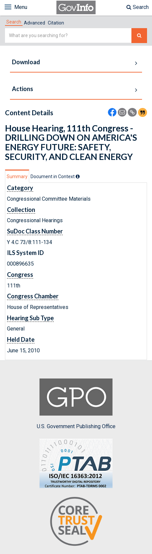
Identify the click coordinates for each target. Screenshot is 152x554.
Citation (56, 22)
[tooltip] (78, 176)
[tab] (14, 21)
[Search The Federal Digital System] (139, 35)
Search (137, 7)
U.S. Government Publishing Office (76, 403)
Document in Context (55, 176)
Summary (17, 176)
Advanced (34, 22)
